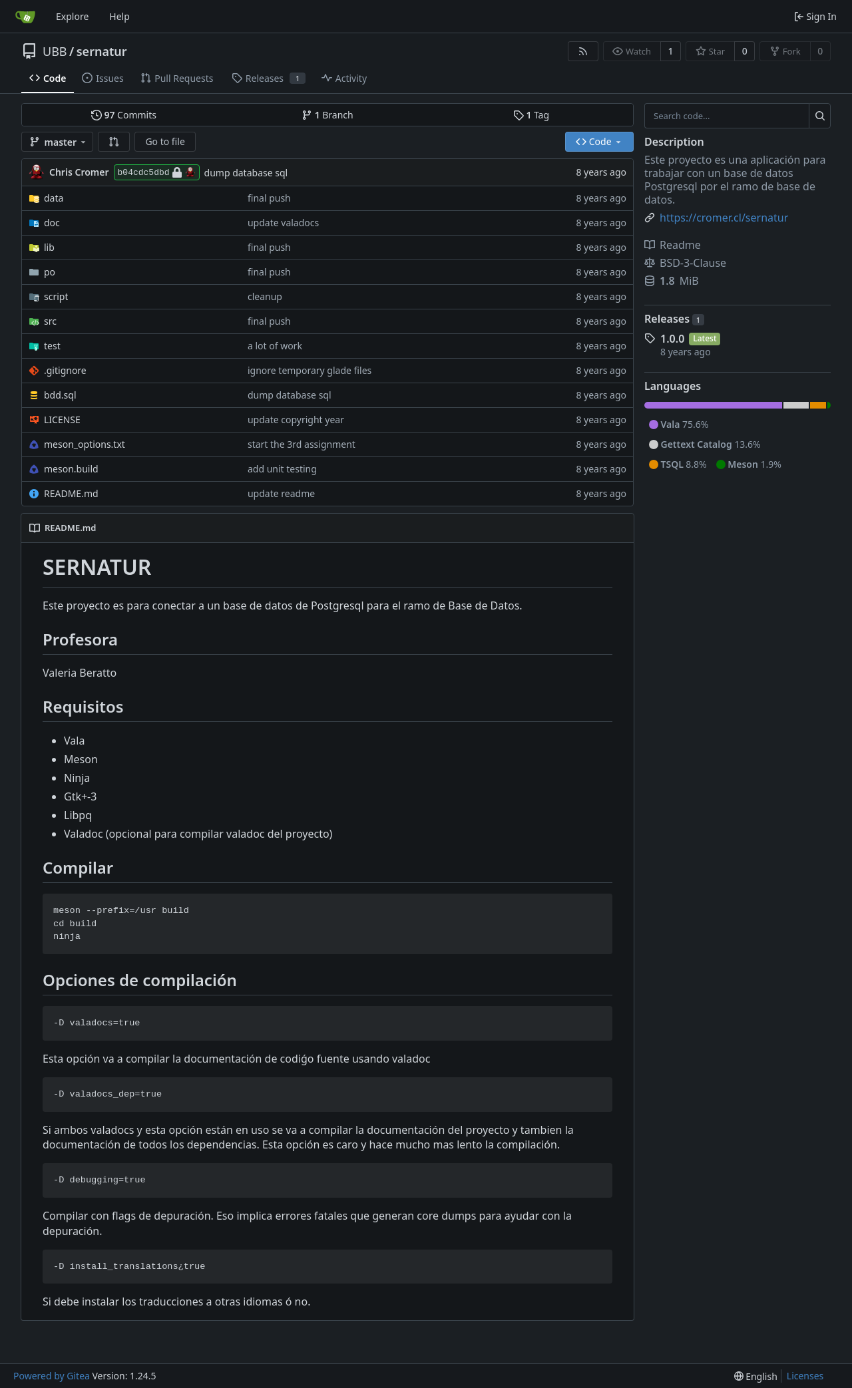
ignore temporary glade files (309, 370)
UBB (55, 51)
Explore (72, 16)
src (50, 321)
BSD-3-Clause (685, 262)
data (53, 198)
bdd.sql (60, 395)
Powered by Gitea (51, 1375)
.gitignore (65, 370)
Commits (123, 114)
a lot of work (275, 345)
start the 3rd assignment (301, 444)
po (49, 271)
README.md (71, 493)
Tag (531, 114)
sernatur (102, 51)
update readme (281, 493)
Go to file (164, 141)
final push (269, 198)
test (52, 345)
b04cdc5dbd (157, 172)
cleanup (265, 296)
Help (119, 16)
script (56, 296)
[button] (114, 142)
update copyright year (296, 419)
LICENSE (62, 419)
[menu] (755, 1376)
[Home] (25, 17)
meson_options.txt (84, 444)
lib (49, 247)
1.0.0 (672, 338)
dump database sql (246, 172)
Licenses (805, 1375)
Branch (327, 114)
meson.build (71, 468)
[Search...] (820, 115)
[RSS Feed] (583, 51)
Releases (674, 318)
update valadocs (283, 222)
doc (52, 222)
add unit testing (282, 468)
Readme (672, 245)
